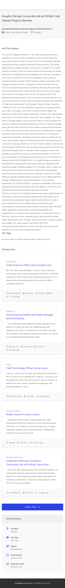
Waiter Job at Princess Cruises (23, 414)
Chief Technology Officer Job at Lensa (26, 368)
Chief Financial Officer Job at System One (28, 265)
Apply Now (32, 506)
